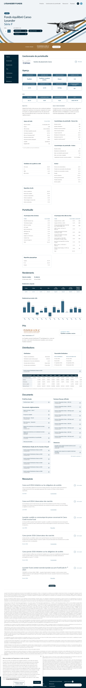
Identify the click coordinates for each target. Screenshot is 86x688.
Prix (7, 69)
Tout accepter (37, 682)
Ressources (65, 3)
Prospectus (20, 34)
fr (78, 3)
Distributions (9, 73)
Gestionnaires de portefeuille (53, 3)
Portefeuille (9, 61)
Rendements (9, 65)
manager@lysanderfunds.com (12, 679)
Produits (42, 3)
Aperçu (8, 56)
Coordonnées (52, 686)
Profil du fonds (20, 30)
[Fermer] (41, 656)
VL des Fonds (43, 686)
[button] (81, 3)
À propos (72, 3)
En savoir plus (56, 47)
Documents (9, 77)
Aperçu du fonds (35, 30)
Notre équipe (30, 686)
